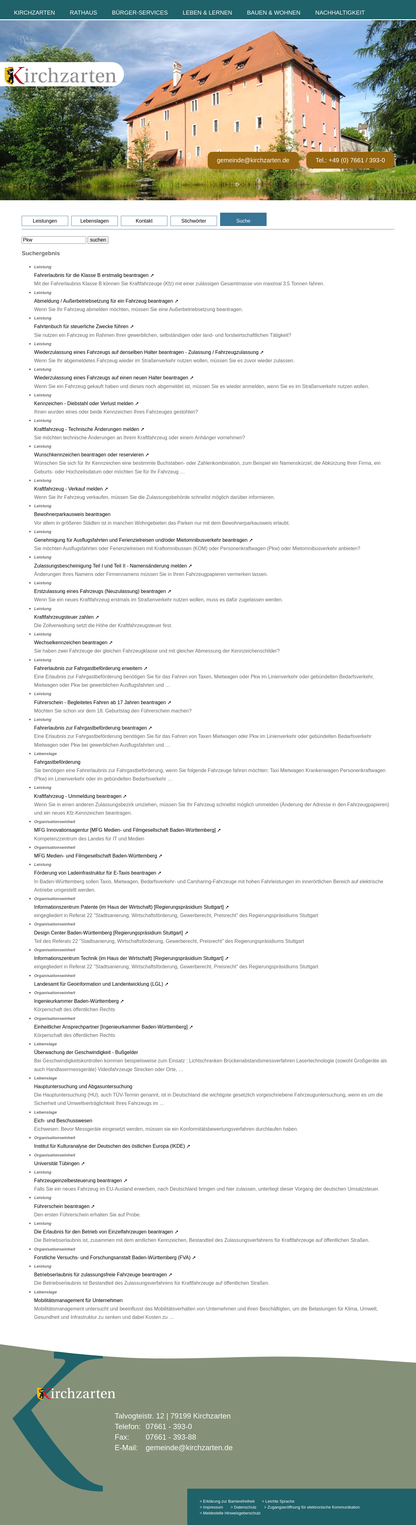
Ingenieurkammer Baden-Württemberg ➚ (79, 1001)
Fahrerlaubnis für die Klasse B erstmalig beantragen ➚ (94, 275)
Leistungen (45, 221)
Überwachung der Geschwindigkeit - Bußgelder (86, 1052)
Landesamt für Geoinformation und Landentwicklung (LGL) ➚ (101, 984)
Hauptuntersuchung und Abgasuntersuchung (83, 1086)
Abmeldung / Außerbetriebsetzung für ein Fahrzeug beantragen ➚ (106, 301)
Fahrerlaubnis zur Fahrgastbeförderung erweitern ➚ (91, 668)
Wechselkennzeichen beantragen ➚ (73, 642)
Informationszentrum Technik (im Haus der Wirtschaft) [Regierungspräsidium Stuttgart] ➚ (131, 958)
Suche (243, 221)
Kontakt (144, 221)
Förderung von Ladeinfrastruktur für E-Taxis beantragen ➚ (98, 873)
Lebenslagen (94, 221)
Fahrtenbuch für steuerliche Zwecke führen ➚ (84, 326)
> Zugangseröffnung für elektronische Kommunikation (312, 1507)
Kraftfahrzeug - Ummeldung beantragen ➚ (80, 796)
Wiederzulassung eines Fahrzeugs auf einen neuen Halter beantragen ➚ (114, 377)
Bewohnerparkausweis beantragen (72, 514)
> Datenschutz (243, 1507)
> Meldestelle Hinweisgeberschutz (230, 1513)
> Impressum (211, 1507)
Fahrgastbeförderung (57, 762)
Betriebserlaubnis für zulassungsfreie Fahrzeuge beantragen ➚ (103, 1274)
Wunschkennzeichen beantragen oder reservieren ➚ (91, 454)
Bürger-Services (140, 12)
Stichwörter (193, 221)
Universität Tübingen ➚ (59, 1163)
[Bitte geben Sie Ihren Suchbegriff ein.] (54, 240)
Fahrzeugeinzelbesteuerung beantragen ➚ (80, 1180)
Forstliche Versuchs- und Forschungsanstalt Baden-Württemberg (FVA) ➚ (115, 1257)
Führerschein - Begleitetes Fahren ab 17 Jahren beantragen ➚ (102, 702)
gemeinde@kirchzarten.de (253, 160)
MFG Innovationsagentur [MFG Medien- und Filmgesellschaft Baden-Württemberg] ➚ (127, 830)
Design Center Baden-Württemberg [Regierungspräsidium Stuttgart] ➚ (111, 932)
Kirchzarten (34, 12)
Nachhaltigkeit (340, 12)
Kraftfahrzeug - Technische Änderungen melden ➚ (89, 429)
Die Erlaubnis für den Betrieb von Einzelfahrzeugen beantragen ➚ (106, 1231)
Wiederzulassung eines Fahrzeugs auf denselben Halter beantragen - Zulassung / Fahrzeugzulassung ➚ (149, 352)
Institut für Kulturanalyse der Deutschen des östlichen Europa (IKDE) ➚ (112, 1146)
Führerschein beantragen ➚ (64, 1206)
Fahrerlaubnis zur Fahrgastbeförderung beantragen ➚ (93, 728)
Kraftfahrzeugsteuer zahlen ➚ (66, 617)
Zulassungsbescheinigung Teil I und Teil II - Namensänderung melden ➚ (113, 565)
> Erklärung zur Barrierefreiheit (227, 1501)
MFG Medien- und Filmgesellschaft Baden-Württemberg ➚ (98, 855)
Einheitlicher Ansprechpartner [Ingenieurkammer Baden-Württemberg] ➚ (113, 1026)
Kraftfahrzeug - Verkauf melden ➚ (71, 488)
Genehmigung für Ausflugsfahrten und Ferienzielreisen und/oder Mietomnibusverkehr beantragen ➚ (143, 540)
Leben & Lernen (207, 12)
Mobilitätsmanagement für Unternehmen (78, 1300)
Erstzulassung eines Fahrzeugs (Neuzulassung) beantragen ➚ (102, 591)
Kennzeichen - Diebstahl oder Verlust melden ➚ (86, 403)
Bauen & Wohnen (273, 12)
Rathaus (83, 12)
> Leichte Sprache (277, 1501)
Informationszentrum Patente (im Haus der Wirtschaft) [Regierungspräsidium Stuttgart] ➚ (131, 907)
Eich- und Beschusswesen (63, 1120)
